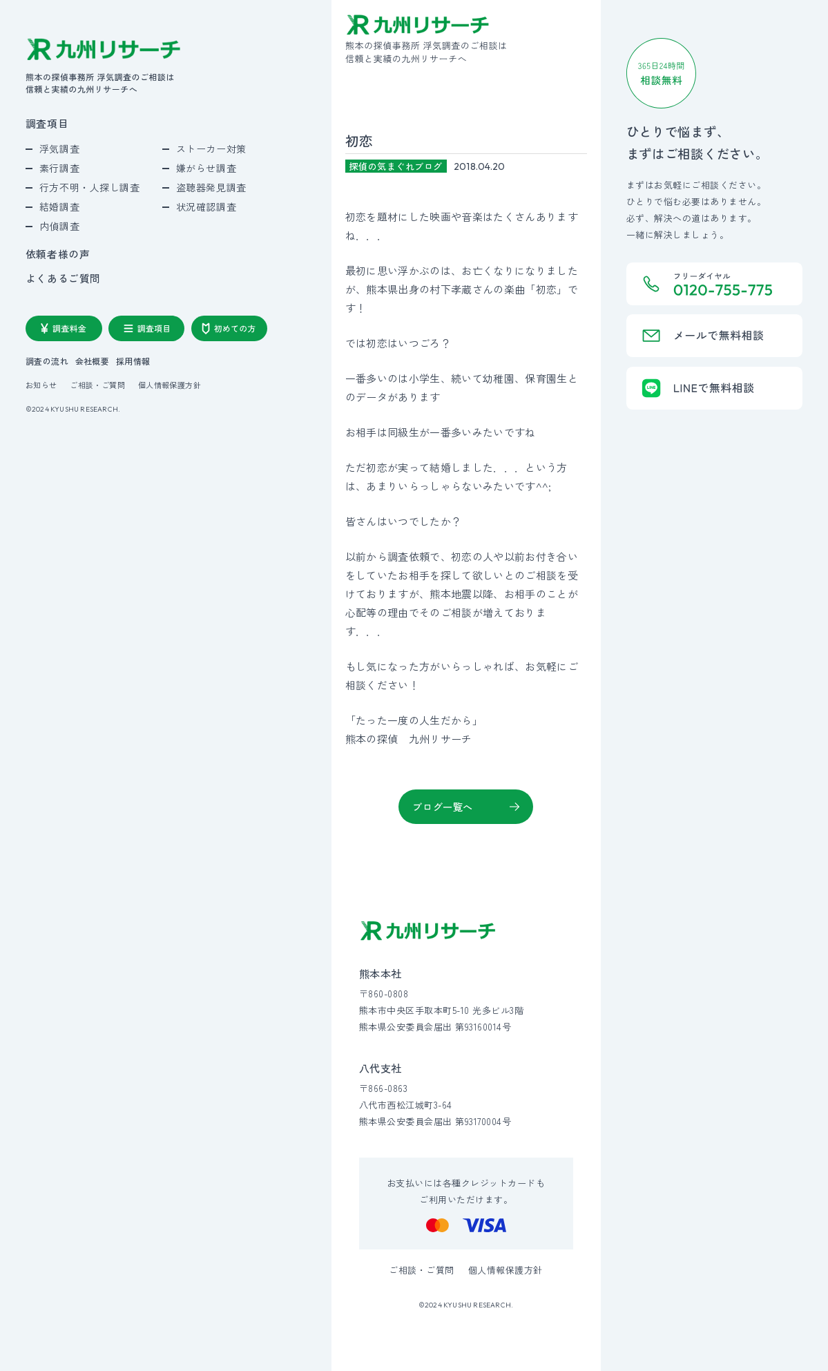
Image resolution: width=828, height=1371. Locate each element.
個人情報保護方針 (170, 385)
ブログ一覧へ (442, 807)
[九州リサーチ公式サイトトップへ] (428, 931)
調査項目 (47, 124)
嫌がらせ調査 (206, 168)
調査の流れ (47, 361)
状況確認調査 (206, 206)
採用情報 (133, 361)
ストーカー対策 (211, 148)
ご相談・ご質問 (97, 385)
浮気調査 (59, 148)
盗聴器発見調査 (211, 187)
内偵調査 (59, 226)
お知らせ (41, 385)
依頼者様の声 (58, 254)
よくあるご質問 (63, 279)
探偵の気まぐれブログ (396, 166)
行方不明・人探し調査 (89, 187)
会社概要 (92, 361)
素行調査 (59, 168)
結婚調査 (59, 206)
